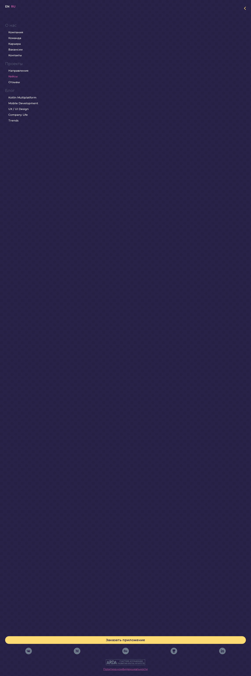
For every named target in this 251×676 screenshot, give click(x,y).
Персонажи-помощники (122, 574)
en (7, 16)
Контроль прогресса (123, 584)
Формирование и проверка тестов (118, 553)
